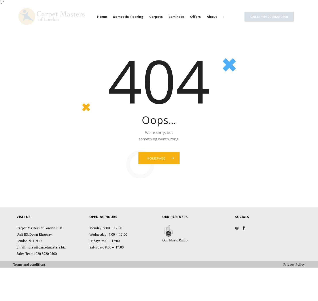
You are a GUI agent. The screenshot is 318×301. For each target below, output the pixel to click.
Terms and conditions (29, 297)
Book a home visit (239, 38)
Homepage (156, 191)
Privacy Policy (294, 297)
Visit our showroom (80, 38)
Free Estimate (159, 38)
